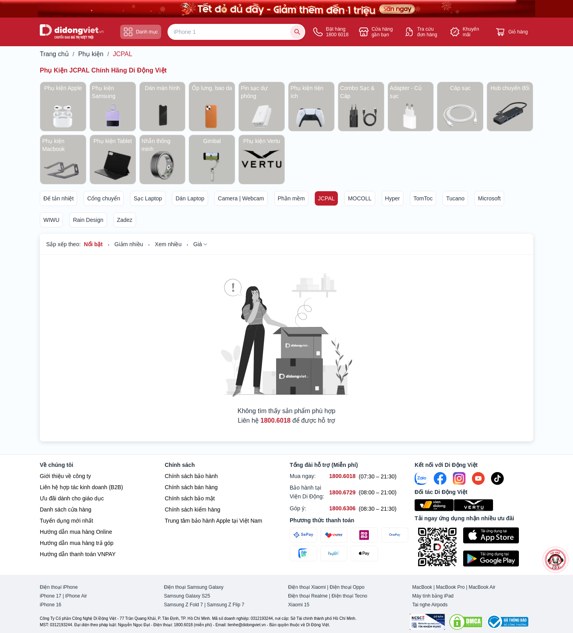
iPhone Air (76, 596)
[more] (555, 560)
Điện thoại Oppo (347, 587)
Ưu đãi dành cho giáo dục (72, 498)
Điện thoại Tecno (349, 596)
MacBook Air (482, 587)
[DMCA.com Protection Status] (465, 622)
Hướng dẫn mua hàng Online (76, 532)
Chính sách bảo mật (190, 498)
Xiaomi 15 (298, 605)
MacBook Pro (450, 587)
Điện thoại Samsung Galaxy (193, 587)
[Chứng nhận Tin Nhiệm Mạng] (427, 622)
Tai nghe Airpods (430, 605)
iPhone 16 (50, 605)
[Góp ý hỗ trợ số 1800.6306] (342, 508)
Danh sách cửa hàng (66, 509)
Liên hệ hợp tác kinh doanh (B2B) (81, 487)
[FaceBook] (440, 478)
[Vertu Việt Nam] (473, 505)
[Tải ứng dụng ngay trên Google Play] (498, 558)
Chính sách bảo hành (191, 476)
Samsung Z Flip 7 (225, 605)
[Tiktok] (497, 478)
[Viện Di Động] (434, 505)
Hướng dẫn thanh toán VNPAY (77, 554)
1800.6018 (276, 420)
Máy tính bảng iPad (433, 596)
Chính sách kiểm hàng (192, 509)
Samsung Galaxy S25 (187, 596)
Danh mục (140, 32)
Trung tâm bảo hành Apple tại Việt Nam (213, 520)
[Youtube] (478, 478)
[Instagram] (459, 478)
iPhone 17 (50, 596)
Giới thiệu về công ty (65, 476)
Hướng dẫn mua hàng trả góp (76, 543)
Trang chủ (54, 54)
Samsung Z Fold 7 (183, 605)
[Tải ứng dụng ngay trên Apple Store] (498, 535)
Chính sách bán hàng (191, 487)
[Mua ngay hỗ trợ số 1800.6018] (342, 476)
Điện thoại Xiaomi (307, 587)
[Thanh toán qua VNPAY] (334, 535)
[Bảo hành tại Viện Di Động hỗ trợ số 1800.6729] (342, 492)
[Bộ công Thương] (507, 622)
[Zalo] (421, 478)
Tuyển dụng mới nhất (66, 520)
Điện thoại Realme (307, 596)
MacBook (422, 587)
